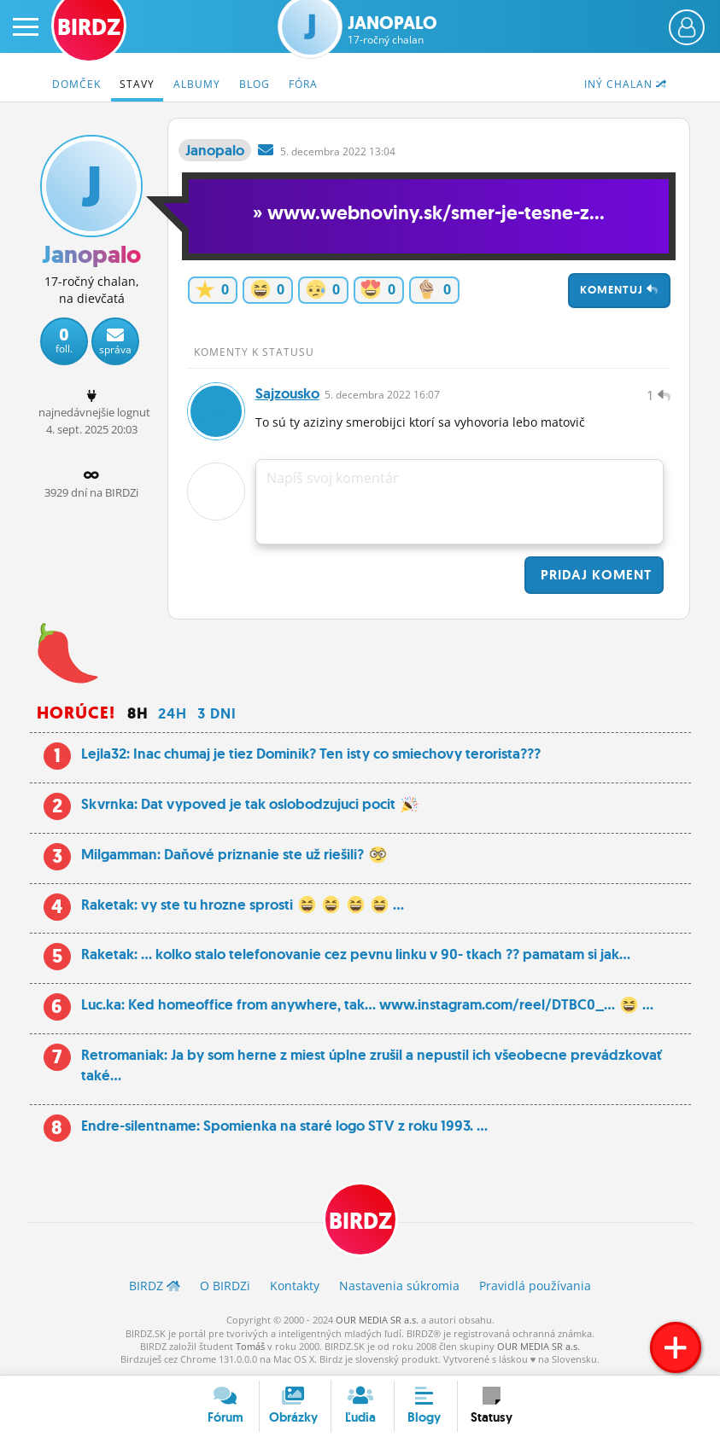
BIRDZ (360, 1221)
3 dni (217, 713)
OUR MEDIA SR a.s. (377, 1319)
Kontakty (294, 1285)
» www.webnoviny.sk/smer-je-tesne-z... (429, 212)
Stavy (137, 84)
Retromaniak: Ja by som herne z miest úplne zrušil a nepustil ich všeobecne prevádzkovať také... (371, 1065)
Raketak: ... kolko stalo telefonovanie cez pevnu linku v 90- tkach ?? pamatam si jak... (355, 954)
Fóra (303, 84)
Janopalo (392, 30)
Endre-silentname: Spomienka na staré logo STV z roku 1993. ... (284, 1125)
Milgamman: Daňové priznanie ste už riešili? (234, 854)
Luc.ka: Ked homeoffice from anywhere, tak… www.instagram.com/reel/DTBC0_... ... (367, 1004)
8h (137, 713)
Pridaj (594, 575)
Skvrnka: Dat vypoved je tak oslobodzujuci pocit (250, 803)
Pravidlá (535, 1285)
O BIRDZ (225, 1285)
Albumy (196, 84)
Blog (254, 84)
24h (172, 713)
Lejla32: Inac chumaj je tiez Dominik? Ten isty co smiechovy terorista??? (311, 753)
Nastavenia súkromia (399, 1285)
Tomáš (250, 1346)
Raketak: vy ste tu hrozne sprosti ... (243, 904)
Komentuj (619, 289)
